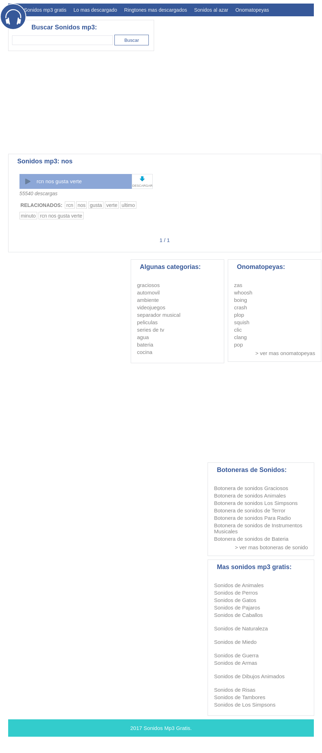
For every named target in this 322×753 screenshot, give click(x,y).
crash (240, 307)
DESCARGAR (142, 185)
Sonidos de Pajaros (237, 608)
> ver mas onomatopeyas (285, 353)
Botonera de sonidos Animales (250, 496)
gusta (96, 205)
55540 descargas (38, 193)
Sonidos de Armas (235, 663)
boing (240, 300)
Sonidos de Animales (239, 585)
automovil (148, 293)
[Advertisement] (112, 102)
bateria (145, 345)
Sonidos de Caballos (238, 615)
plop (239, 315)
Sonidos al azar (211, 10)
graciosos (148, 285)
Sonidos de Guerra (236, 655)
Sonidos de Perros (236, 593)
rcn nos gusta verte (59, 181)
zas (238, 285)
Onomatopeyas (252, 10)
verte (111, 205)
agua (143, 337)
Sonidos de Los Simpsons (244, 705)
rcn (69, 205)
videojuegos (151, 307)
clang (240, 337)
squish (241, 322)
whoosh (243, 293)
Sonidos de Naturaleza (241, 628)
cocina (144, 352)
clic (238, 330)
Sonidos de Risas (234, 690)
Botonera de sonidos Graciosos (251, 488)
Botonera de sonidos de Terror (250, 510)
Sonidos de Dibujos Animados (249, 676)
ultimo (128, 205)
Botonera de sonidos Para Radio (252, 518)
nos (82, 205)
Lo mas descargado (95, 10)
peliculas (147, 322)
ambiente (148, 300)
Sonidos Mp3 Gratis (166, 728)
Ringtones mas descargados (155, 10)
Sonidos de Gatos (235, 600)
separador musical (159, 315)
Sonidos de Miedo (235, 642)
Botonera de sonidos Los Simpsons (256, 503)
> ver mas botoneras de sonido (271, 547)
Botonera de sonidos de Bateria (251, 539)
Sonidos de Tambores (239, 697)
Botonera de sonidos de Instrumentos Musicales (258, 528)
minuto (28, 216)
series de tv (150, 330)
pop (238, 345)
